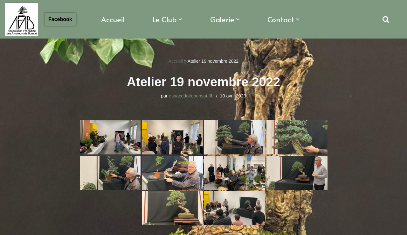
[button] (180, 19)
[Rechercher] (386, 19)
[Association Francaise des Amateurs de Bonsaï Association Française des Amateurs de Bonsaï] (21, 19)
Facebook (60, 19)
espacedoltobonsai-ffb (191, 95)
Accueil (113, 19)
